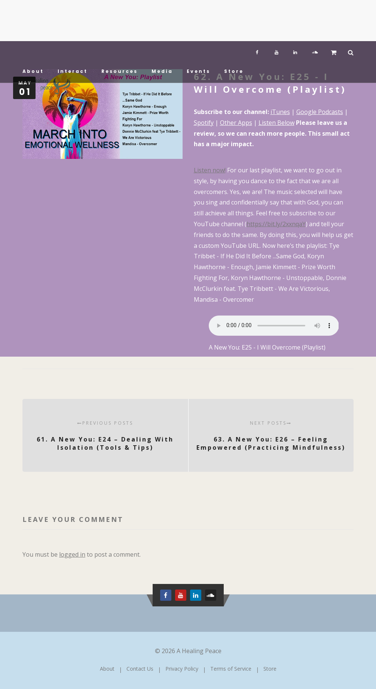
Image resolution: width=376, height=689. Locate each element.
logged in (72, 554)
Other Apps (236, 123)
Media (162, 71)
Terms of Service (230, 668)
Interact (73, 71)
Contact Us (139, 668)
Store (234, 71)
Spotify (204, 123)
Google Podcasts (319, 112)
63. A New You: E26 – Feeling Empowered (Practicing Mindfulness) (271, 436)
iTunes (280, 112)
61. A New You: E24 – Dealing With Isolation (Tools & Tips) (105, 436)
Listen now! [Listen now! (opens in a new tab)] (210, 170)
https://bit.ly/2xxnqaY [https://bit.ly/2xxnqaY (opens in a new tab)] (276, 224)
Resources (119, 71)
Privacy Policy (181, 668)
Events (198, 71)
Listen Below (276, 123)
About (33, 71)
